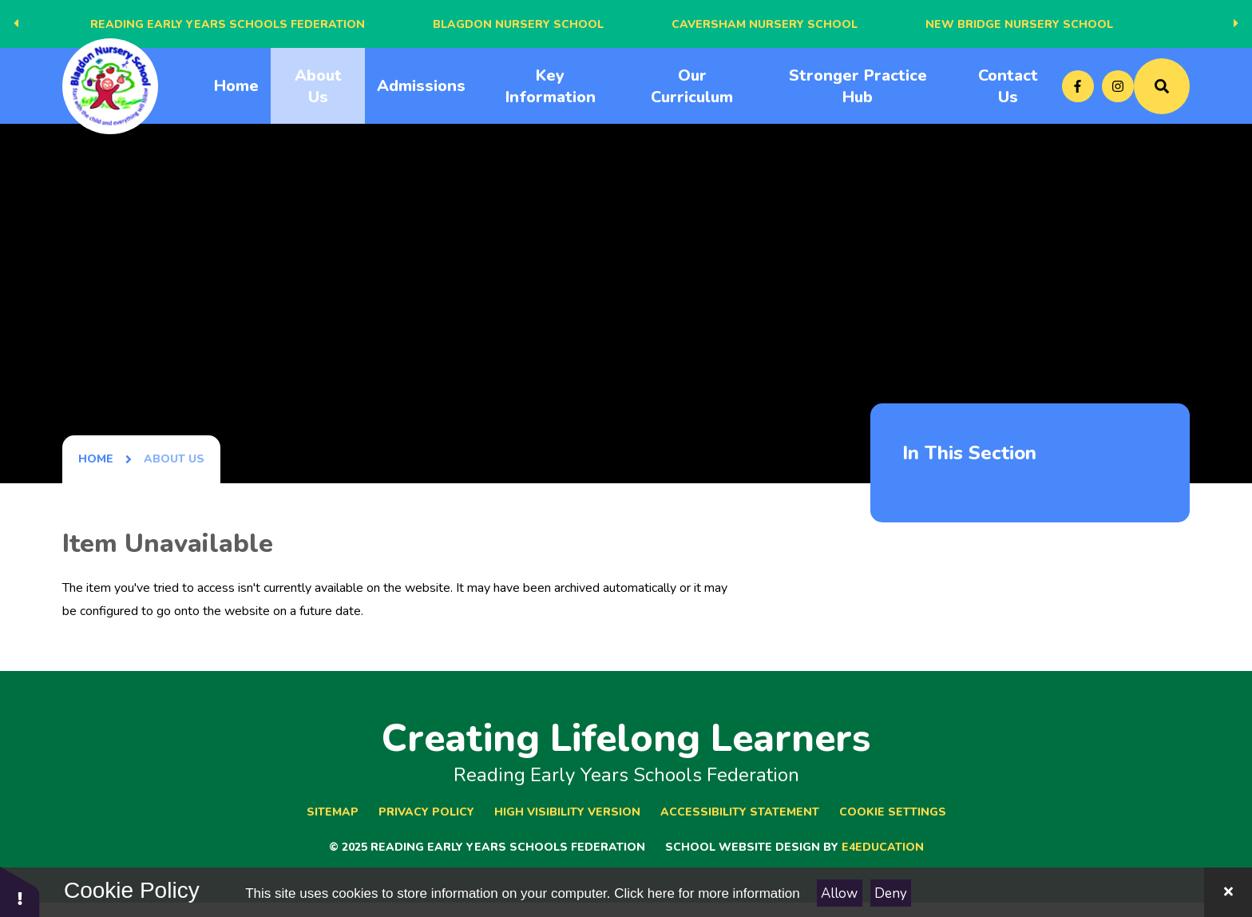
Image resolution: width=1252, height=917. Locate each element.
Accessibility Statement (739, 812)
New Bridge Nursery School (1019, 24)
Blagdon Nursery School (518, 24)
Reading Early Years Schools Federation (227, 24)
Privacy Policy (426, 812)
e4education (883, 847)
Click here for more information (706, 893)
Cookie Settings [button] (892, 812)
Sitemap (333, 812)
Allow (839, 893)
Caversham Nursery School (765, 24)
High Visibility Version (567, 812)
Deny (890, 893)
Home (95, 458)
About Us (174, 458)
